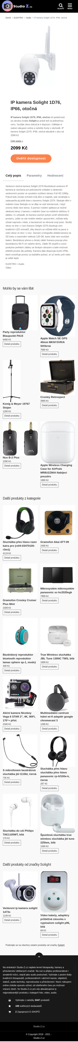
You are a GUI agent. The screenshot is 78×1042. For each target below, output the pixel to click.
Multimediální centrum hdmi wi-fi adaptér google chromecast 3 (56, 717)
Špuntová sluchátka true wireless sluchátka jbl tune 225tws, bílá (57, 839)
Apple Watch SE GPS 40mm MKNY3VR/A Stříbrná (53, 343)
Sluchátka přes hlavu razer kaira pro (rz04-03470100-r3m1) (20, 546)
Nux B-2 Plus (11, 458)
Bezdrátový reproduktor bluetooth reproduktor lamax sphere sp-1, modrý (19, 659)
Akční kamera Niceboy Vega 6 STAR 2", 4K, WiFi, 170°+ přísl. (19, 717)
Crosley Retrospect (52, 397)
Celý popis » (17, 142)
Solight (45, 865)
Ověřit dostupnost (31, 159)
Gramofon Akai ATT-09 (54, 542)
